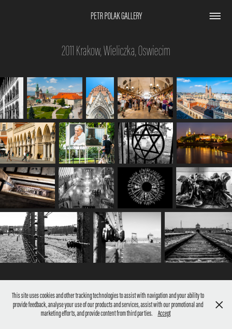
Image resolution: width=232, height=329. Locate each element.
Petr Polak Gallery (116, 16)
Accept (164, 313)
